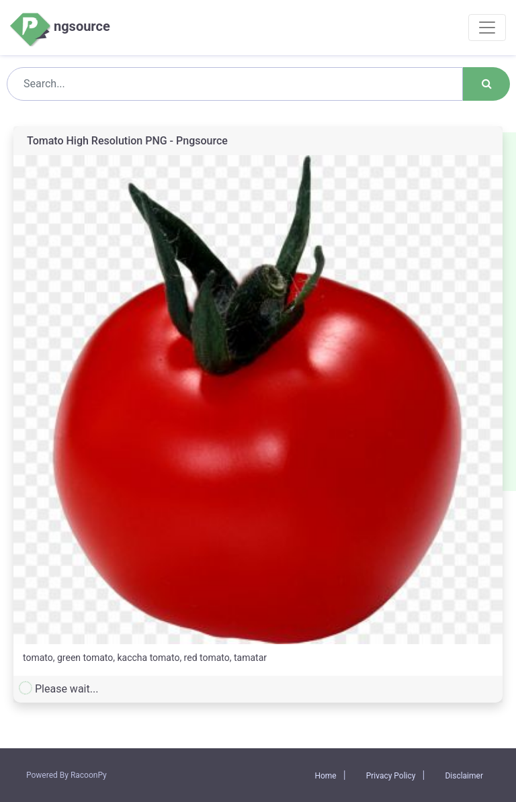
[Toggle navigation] (487, 27)
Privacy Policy (391, 776)
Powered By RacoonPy (66, 775)
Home (325, 776)
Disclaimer (464, 776)
